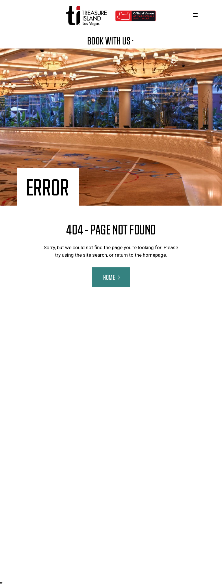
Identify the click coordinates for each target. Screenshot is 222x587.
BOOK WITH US (111, 40)
